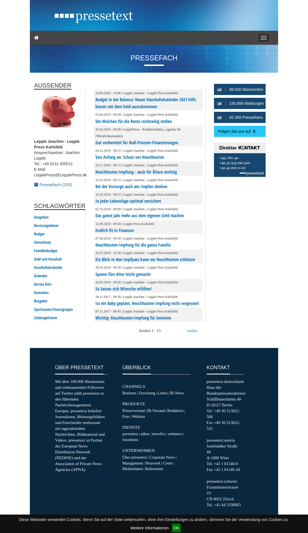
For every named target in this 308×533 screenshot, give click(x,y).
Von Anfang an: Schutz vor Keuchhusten (129, 157)
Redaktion (175, 410)
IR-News (177, 393)
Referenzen (154, 468)
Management (132, 463)
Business (129, 393)
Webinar (138, 416)
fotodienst (130, 439)
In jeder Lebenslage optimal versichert (128, 201)
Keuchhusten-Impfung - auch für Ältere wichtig (136, 172)
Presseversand (133, 410)
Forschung (147, 393)
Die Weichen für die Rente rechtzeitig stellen (133, 121)
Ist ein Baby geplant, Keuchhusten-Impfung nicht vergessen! (147, 303)
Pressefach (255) (53, 184)
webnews (175, 434)
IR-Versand (156, 410)
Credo (167, 463)
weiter (192, 330)
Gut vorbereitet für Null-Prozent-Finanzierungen (136, 142)
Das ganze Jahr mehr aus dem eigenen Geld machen (139, 215)
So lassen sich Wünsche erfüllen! (123, 289)
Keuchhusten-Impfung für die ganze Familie (133, 245)
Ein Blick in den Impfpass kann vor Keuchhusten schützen (145, 259)
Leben (162, 393)
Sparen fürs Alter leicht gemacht (123, 274)
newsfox (158, 434)
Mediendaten (132, 468)
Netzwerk (153, 463)
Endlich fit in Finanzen (114, 230)
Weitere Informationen (149, 528)
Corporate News (162, 457)
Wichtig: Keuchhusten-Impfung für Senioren (133, 318)
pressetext (130, 434)
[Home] (36, 38)
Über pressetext (134, 457)
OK (176, 528)
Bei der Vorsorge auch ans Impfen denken (131, 186)
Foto (126, 416)
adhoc (145, 434)
